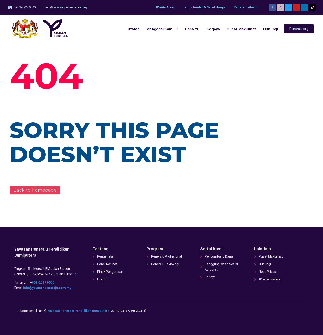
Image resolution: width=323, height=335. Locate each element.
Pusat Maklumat (241, 29)
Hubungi (270, 29)
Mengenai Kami (162, 29)
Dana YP (192, 29)
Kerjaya (213, 29)
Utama (133, 29)
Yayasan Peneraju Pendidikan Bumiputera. (78, 310)
